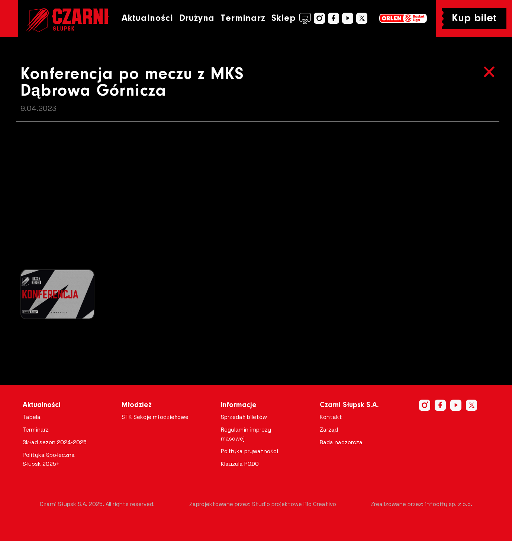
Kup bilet (474, 18)
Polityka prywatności (249, 451)
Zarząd (329, 429)
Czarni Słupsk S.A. (349, 405)
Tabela (32, 416)
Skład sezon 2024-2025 (55, 442)
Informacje (239, 405)
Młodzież (137, 405)
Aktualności (147, 18)
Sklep (291, 18)
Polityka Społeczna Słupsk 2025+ (49, 459)
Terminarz (242, 18)
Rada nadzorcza (341, 442)
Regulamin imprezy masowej (246, 434)
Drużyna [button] (197, 18)
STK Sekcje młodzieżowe (155, 416)
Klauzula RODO (240, 463)
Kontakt (331, 416)
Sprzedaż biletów (244, 416)
